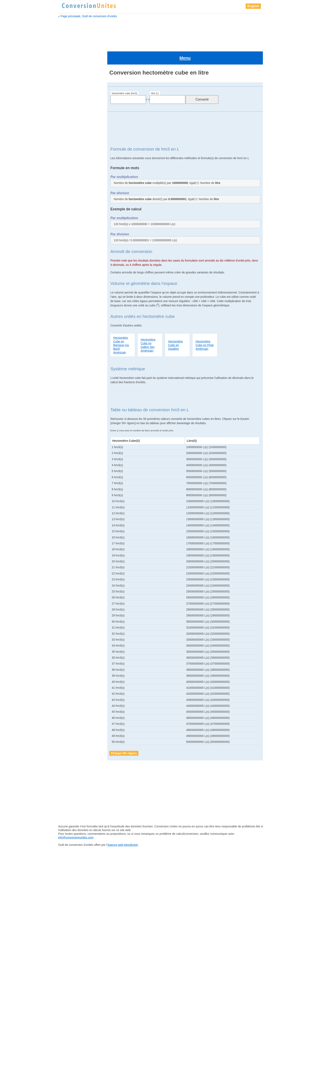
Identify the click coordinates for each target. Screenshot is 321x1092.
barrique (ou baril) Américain (79, 126)
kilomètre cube (72, 500)
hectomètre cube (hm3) (124, 75)
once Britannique (73, 577)
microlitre (67, 536)
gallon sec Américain (74, 249)
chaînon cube (70, 162)
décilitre (66, 193)
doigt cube (68, 203)
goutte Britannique (73, 274)
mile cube (68, 546)
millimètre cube (72, 556)
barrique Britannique (74, 121)
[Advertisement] (160, 32)
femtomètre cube (72, 234)
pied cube (68, 633)
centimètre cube (72, 152)
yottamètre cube (72, 725)
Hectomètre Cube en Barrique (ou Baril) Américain (121, 327)
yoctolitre (67, 710)
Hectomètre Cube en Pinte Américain (205, 327)
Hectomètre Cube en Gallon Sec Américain (148, 327)
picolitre (67, 623)
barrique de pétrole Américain (80, 131)
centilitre (66, 146)
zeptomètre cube (73, 735)
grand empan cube (74, 290)
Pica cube (68, 618)
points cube (69, 653)
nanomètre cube (73, 566)
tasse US (68, 684)
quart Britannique (73, 669)
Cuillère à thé (70, 177)
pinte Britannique (73, 643)
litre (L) (155, 75)
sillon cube (69, 679)
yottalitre (67, 720)
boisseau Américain (73, 136)
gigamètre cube (71, 259)
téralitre (67, 694)
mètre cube (69, 530)
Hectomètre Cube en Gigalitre (175, 327)
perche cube (70, 597)
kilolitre (66, 495)
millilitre (66, 551)
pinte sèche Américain (76, 648)
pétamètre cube (72, 607)
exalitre (66, 218)
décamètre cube (72, 187)
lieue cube (69, 505)
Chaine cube (69, 157)
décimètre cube (71, 198)
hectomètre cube (73, 300)
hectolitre (67, 295)
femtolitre (67, 228)
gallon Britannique (73, 244)
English (253, 6)
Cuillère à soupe (72, 172)
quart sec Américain (75, 674)
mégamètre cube (73, 525)
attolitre (66, 111)
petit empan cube (73, 612)
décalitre (66, 182)
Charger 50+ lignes (124, 735)
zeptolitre (68, 730)
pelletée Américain (74, 587)
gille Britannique (71, 269)
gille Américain (70, 264)
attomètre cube (71, 116)
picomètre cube (72, 628)
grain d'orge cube (73, 280)
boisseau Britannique (74, 141)
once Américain (72, 571)
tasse (65, 689)
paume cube (70, 582)
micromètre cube (73, 541)
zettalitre (67, 740)
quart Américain (72, 664)
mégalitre (68, 520)
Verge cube (69, 705)
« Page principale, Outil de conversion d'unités (87, 16)
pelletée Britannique (74, 592)
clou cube (68, 167)
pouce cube (70, 658)
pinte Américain (72, 638)
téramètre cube (72, 699)
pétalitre (67, 602)
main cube (69, 515)
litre (65, 510)
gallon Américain (72, 239)
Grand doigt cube (72, 285)
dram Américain (71, 213)
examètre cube (71, 223)
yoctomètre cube (73, 715)
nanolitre (67, 561)
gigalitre (66, 254)
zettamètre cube (72, 746)
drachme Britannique (74, 208)
